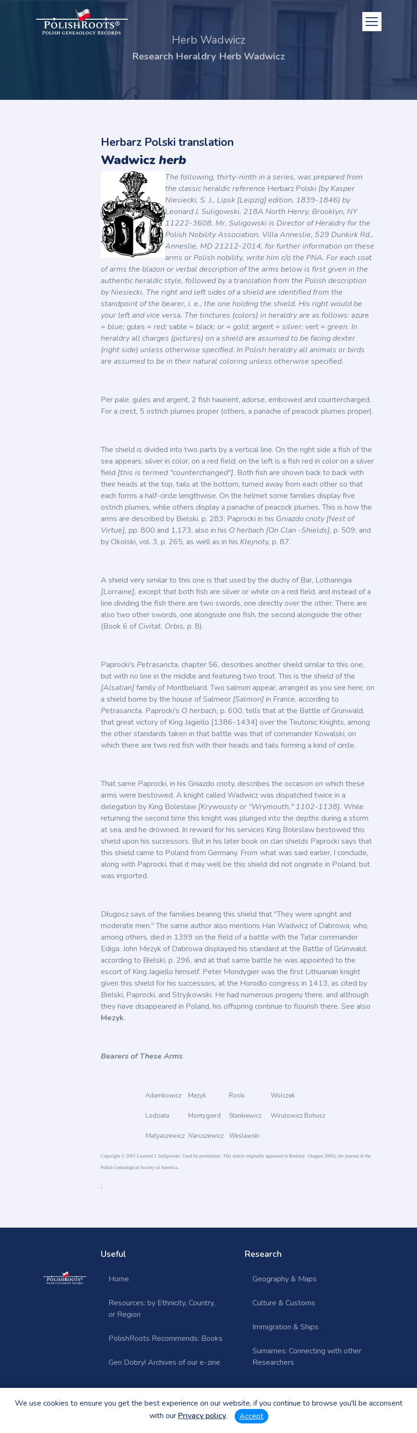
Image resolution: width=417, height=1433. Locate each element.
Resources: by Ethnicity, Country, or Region (161, 1309)
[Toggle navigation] (371, 21)
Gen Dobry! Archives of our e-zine (164, 1362)
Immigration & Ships (285, 1327)
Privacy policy (202, 1415)
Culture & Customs (283, 1303)
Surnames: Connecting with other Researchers (306, 1357)
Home (118, 1279)
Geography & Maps (284, 1279)
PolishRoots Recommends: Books (165, 1338)
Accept (251, 1416)
